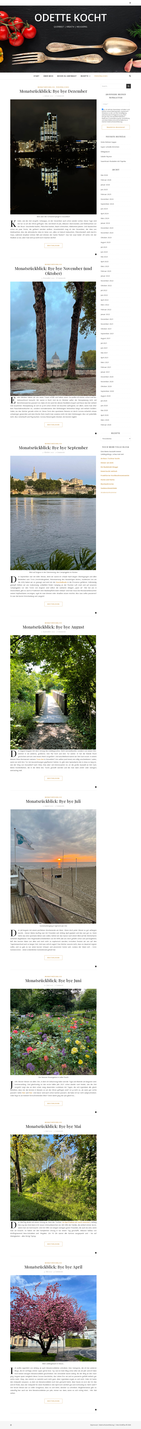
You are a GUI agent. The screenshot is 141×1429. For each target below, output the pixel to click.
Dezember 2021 (107, 319)
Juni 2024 (104, 209)
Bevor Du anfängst (67, 76)
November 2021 (107, 324)
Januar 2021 (105, 372)
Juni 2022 (104, 295)
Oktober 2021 (106, 329)
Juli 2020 (104, 401)
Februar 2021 (106, 367)
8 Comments (60, 278)
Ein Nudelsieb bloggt (109, 467)
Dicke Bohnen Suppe (108, 142)
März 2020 (105, 420)
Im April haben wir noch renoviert (76, 1222)
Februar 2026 (106, 180)
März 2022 (105, 305)
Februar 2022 (106, 309)
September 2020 (107, 391)
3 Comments (61, 631)
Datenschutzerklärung (114, 122)
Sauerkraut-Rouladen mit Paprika (113, 161)
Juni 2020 (104, 405)
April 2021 (105, 357)
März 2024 (105, 218)
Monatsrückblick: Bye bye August (53, 626)
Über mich (48, 76)
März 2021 (105, 362)
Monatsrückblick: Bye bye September (53, 447)
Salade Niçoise (106, 156)
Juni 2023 (104, 252)
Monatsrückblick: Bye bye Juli (53, 801)
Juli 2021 (104, 343)
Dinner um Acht (107, 463)
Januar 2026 (105, 185)
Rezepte (84, 76)
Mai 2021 (104, 353)
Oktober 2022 (106, 285)
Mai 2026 (104, 175)
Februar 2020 (106, 425)
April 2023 (105, 261)
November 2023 (107, 233)
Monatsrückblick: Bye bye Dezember (53, 91)
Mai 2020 (104, 410)
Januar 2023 (105, 276)
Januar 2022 (105, 314)
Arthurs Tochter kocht (110, 458)
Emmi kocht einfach (109, 471)
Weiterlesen (53, 246)
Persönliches (101, 76)
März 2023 (105, 266)
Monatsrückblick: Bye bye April (53, 1266)
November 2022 (107, 281)
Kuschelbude (61, 582)
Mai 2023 (104, 257)
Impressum (94, 1425)
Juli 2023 (104, 247)
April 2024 (105, 213)
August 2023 (106, 242)
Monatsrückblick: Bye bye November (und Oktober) (53, 271)
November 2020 (107, 381)
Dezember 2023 (107, 228)
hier (23, 1093)
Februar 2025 (106, 194)
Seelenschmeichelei (109, 488)
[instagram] (130, 3)
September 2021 (107, 333)
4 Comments (58, 1271)
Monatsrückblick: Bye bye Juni (53, 980)
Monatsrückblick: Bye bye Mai (53, 1126)
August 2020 (106, 396)
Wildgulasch (105, 152)
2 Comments (59, 96)
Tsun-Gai (40, 759)
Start (36, 76)
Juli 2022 (104, 290)
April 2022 (105, 300)
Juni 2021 (104, 348)
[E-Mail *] (116, 104)
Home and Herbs (108, 480)
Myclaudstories (107, 484)
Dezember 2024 (107, 199)
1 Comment (59, 985)
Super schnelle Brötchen (110, 147)
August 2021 (106, 338)
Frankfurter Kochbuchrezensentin (115, 475)
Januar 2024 (105, 223)
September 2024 (107, 204)
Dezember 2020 (107, 377)
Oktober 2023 (106, 237)
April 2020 (105, 415)
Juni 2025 (104, 189)
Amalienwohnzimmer (109, 492)
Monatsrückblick (46, 87)
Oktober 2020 (106, 386)
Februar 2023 (106, 271)
